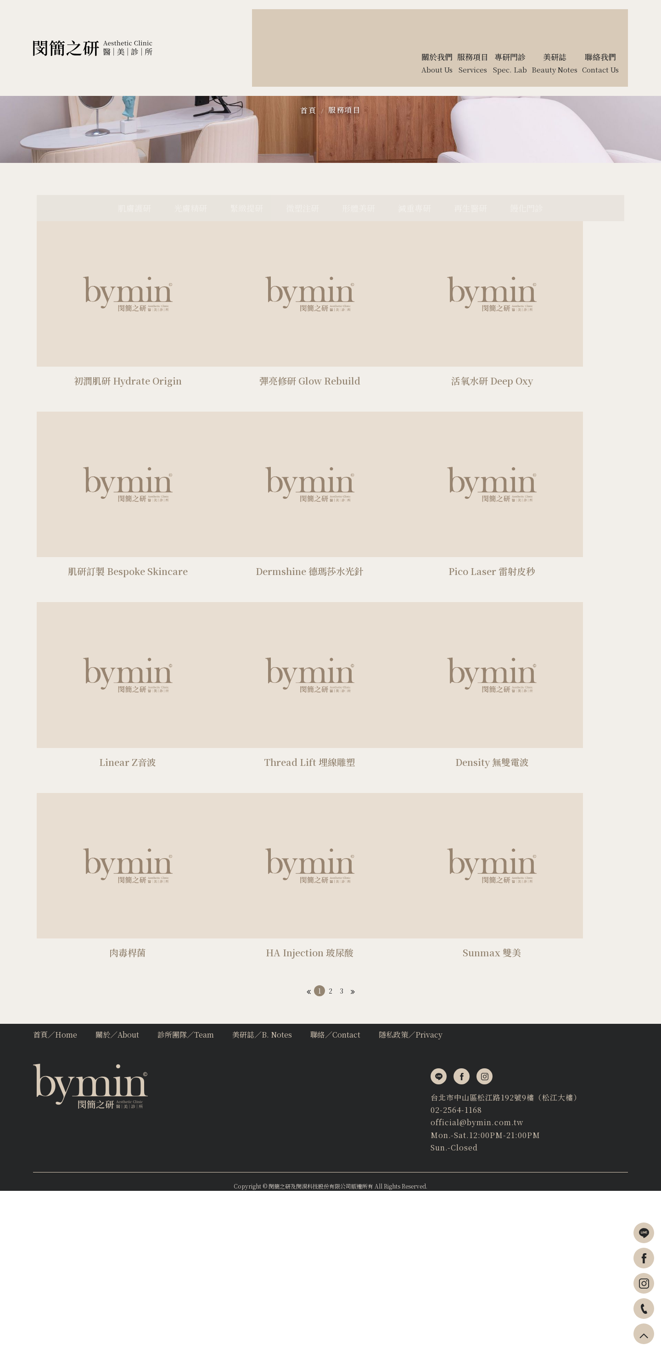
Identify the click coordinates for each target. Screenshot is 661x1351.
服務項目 (344, 178)
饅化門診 (561, 316)
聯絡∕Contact (335, 1192)
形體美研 (363, 316)
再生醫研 (495, 316)
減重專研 (429, 316)
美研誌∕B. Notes (262, 1192)
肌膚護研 (99, 316)
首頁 (308, 178)
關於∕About (117, 1192)
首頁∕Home (55, 1192)
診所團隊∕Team (185, 1192)
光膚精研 (165, 316)
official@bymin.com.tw (79, 1276)
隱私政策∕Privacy (411, 1192)
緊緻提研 (231, 316)
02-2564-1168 (58, 1263)
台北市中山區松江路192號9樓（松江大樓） (108, 1250)
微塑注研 (297, 316)
